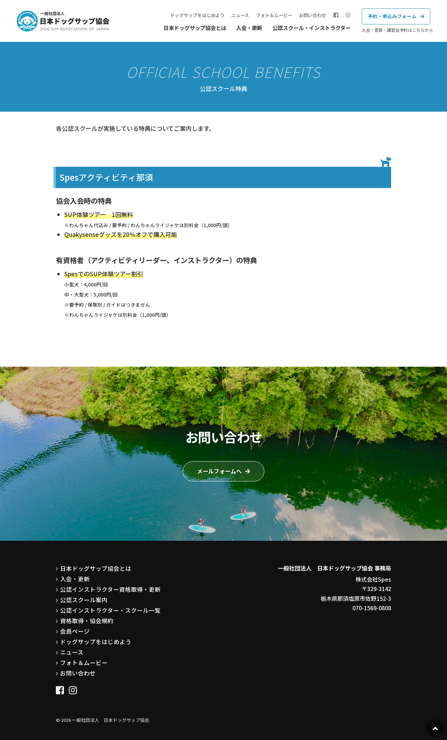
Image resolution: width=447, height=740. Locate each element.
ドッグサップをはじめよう (199, 15)
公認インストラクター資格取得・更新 (107, 587)
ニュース (242, 15)
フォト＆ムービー (276, 15)
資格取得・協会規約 (85, 617)
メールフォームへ (219, 471)
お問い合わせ (314, 15)
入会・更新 (249, 27)
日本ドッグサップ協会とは (194, 27)
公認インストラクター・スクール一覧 (107, 607)
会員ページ (74, 627)
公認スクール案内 (82, 597)
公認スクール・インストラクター (311, 27)
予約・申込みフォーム (392, 16)
